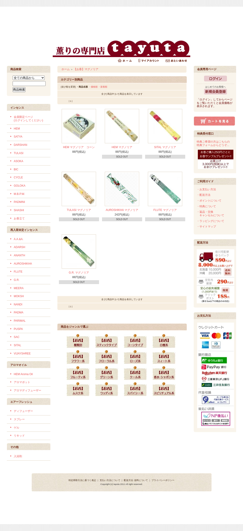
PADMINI (19, 202)
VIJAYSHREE (22, 353)
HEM (17, 128)
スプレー (19, 419)
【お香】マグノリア (86, 69)
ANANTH (19, 255)
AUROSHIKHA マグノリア (122, 210)
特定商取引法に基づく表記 (82, 480)
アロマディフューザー (27, 390)
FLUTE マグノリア (165, 210)
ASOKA (18, 161)
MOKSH (19, 296)
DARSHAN (20, 145)
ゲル (16, 427)
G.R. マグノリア (79, 272)
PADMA (18, 312)
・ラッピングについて (210, 221)
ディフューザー (23, 411)
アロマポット (22, 382)
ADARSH (19, 247)
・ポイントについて (209, 200)
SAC (16, 337)
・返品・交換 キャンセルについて (210, 213)
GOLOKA (19, 185)
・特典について (206, 206)
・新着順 (102, 87)
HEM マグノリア (122, 147)
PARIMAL (20, 320)
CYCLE (18, 177)
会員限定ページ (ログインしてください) (28, 118)
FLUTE (18, 271)
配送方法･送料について (136, 480)
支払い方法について (110, 480)
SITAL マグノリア (165, 147)
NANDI (18, 304)
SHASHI (19, 210)
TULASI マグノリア (79, 210)
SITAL (17, 345)
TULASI (18, 153)
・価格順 (93, 87)
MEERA (19, 288)
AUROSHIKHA (23, 263)
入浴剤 (18, 456)
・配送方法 (203, 194)
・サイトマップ (206, 226)
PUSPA (18, 329)
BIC (16, 169)
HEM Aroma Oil (23, 374)
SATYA (18, 136)
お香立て (19, 218)
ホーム (65, 69)
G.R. (16, 280)
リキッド (19, 435)
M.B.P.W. (19, 194)
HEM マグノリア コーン (79, 147)
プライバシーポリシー (163, 480)
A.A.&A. (18, 239)
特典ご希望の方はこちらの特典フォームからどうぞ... (213, 143)
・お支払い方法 (206, 189)
